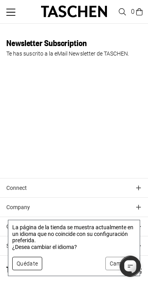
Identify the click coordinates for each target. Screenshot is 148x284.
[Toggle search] (121, 12)
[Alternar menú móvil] (10, 12)
